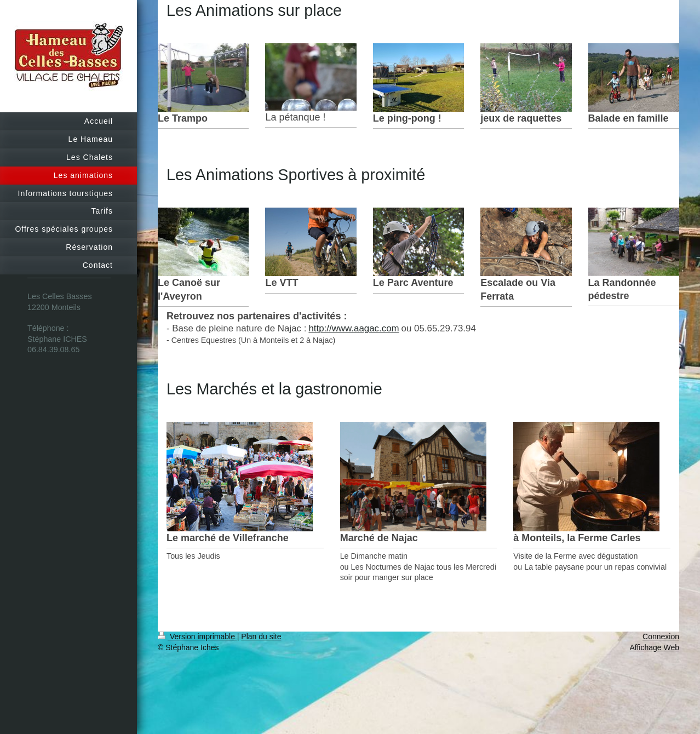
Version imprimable (197, 636)
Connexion (660, 636)
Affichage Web (654, 647)
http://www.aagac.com (353, 328)
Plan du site (261, 636)
